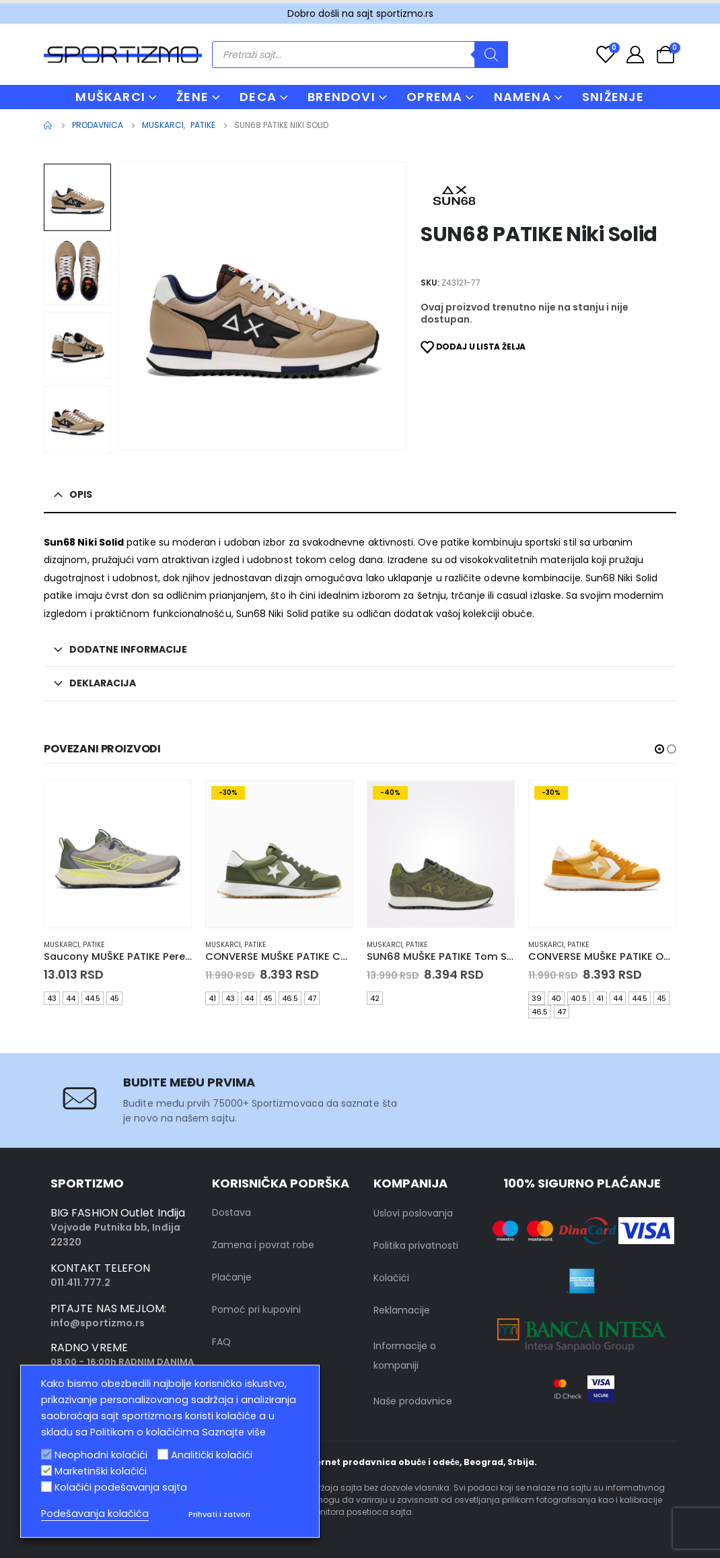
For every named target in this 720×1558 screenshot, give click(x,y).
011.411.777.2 (80, 1282)
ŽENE (192, 96)
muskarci (61, 945)
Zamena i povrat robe (263, 1245)
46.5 (290, 998)
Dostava (231, 1212)
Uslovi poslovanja (413, 1213)
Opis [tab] (80, 494)
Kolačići (391, 1278)
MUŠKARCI (110, 96)
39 (537, 998)
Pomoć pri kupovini (256, 1309)
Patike (93, 945)
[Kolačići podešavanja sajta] (46, 1486)
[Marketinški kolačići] (46, 1470)
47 (312, 998)
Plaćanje (232, 1277)
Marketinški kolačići (101, 1471)
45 (114, 998)
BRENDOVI (341, 96)
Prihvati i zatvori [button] (219, 1514)
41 (212, 998)
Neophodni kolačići (101, 1455)
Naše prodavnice (412, 1401)
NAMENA (522, 96)
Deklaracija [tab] (102, 683)
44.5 (92, 998)
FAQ (221, 1342)
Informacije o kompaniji (404, 1355)
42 (375, 998)
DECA (258, 96)
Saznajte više (234, 1432)
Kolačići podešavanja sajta (121, 1487)
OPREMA (434, 96)
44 (70, 998)
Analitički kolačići (211, 1455)
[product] (117, 854)
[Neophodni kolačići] (46, 1454)
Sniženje (613, 96)
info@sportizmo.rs (97, 1323)
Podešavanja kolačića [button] (95, 1513)
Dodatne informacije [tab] (128, 649)
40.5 (579, 998)
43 (52, 998)
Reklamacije (401, 1310)
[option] (77, 197)
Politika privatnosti (415, 1245)
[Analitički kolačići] (162, 1454)
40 (556, 998)
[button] (659, 749)
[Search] (491, 54)
